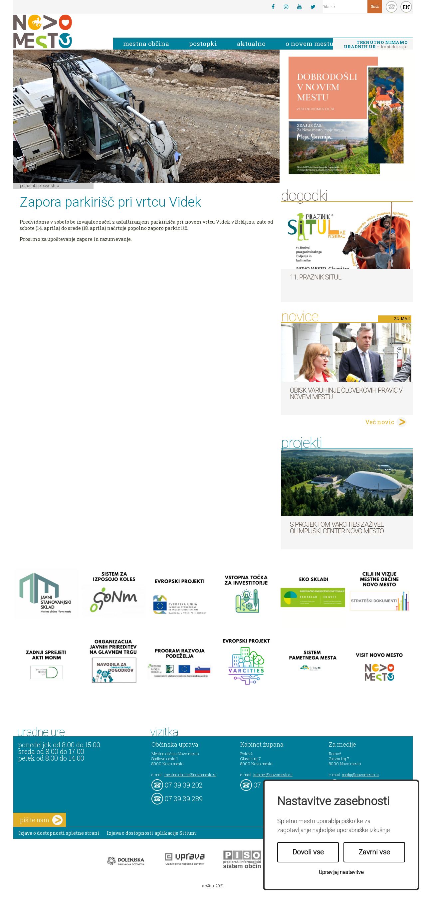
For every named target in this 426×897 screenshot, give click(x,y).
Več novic (379, 422)
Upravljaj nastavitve (341, 872)
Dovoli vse (308, 852)
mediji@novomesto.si (360, 774)
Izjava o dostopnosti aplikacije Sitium (151, 833)
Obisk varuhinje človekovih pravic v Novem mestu (346, 393)
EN (406, 7)
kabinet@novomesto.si (273, 774)
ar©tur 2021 (213, 885)
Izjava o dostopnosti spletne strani (59, 833)
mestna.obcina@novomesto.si (190, 774)
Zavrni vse (374, 852)
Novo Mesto (58, 31)
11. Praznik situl (315, 277)
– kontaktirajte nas (376, 45)
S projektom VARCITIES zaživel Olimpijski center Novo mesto (337, 527)
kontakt (391, 7)
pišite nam (41, 820)
